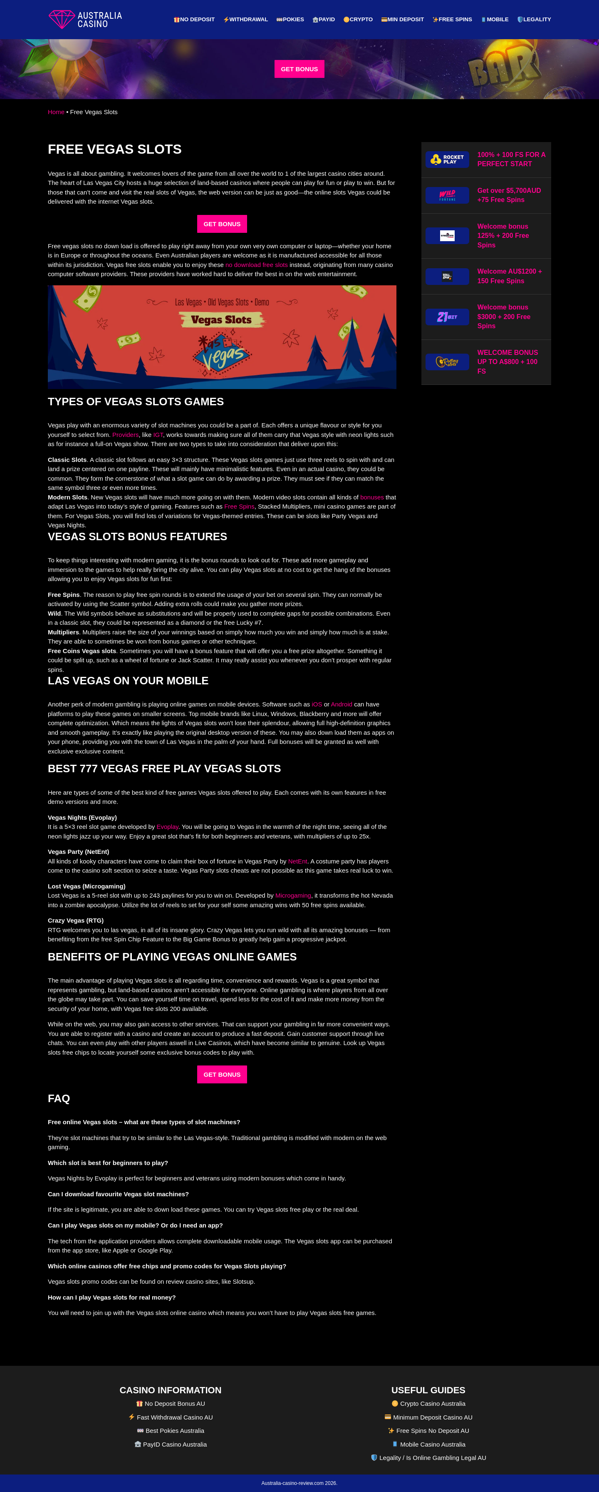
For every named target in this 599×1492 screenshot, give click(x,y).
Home (56, 111)
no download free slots (256, 264)
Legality (534, 19)
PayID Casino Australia (171, 1443)
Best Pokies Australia (170, 1430)
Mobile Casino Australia (428, 1443)
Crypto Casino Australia (428, 1403)
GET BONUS (299, 68)
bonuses (372, 497)
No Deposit (194, 19)
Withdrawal (245, 19)
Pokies (290, 19)
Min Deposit (402, 19)
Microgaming (293, 895)
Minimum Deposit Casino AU (429, 1416)
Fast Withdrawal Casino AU (171, 1416)
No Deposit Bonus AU (170, 1403)
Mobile (495, 19)
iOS (317, 704)
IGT (158, 434)
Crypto (358, 19)
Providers (125, 434)
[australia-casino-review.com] (85, 19)
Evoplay (167, 826)
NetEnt (297, 860)
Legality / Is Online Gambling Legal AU (428, 1457)
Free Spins (452, 19)
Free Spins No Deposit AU (428, 1430)
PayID (324, 19)
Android (341, 704)
